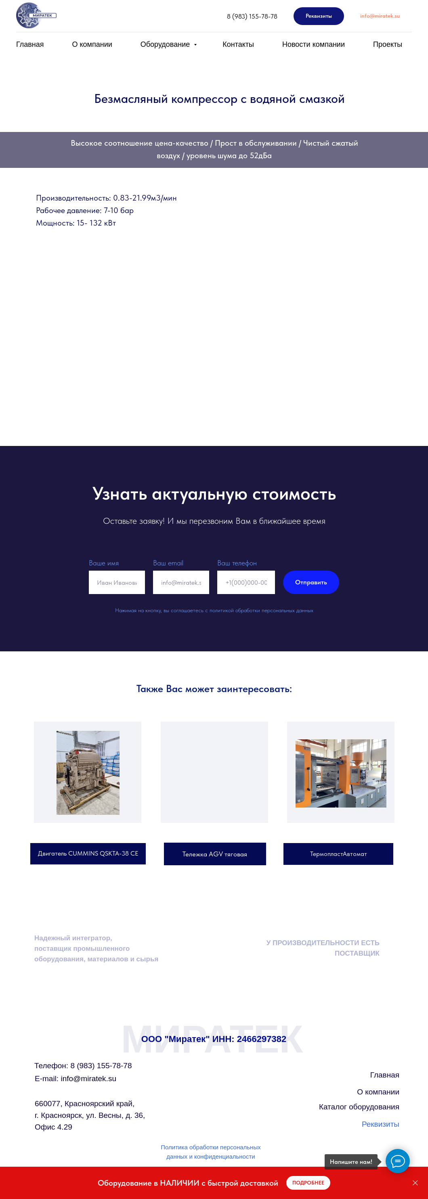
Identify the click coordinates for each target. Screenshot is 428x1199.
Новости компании (313, 44)
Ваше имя (104, 563)
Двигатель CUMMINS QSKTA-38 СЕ (88, 853)
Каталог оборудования (359, 1107)
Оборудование (166, 44)
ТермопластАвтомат (338, 854)
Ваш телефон (237, 563)
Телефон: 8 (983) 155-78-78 (83, 1065)
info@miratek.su (75, 1078)
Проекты (387, 44)
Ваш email (168, 563)
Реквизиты (380, 1124)
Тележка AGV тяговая (215, 854)
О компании (92, 44)
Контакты (238, 44)
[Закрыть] (415, 1183)
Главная (30, 44)
